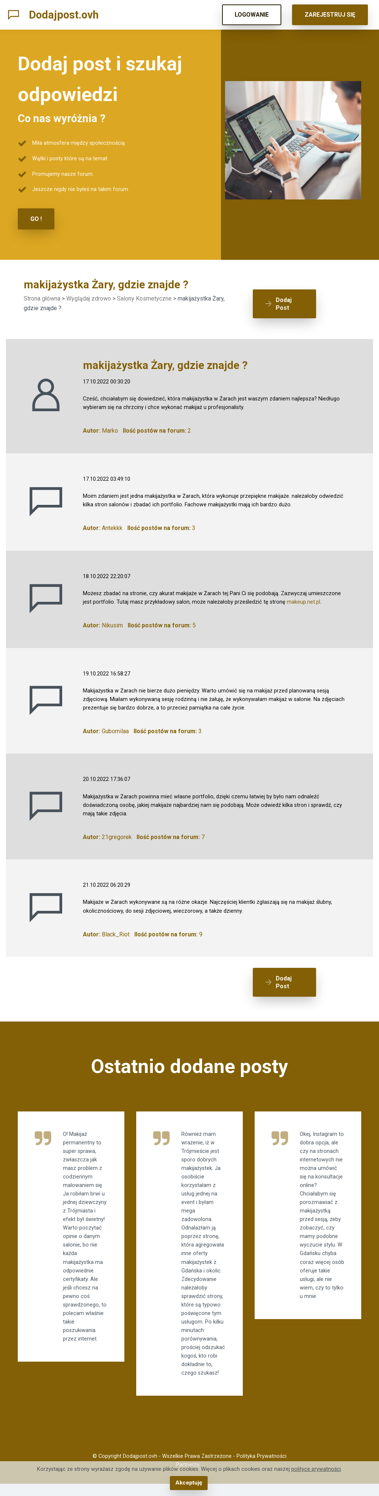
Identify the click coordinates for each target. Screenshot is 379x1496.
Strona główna (42, 297)
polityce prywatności (316, 1470)
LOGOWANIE (252, 14)
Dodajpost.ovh (64, 15)
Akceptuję (188, 1483)
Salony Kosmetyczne (144, 297)
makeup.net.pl (303, 595)
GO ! (36, 218)
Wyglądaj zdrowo (88, 297)
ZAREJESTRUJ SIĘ (330, 14)
